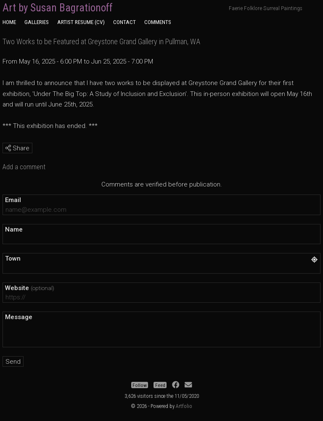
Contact (124, 22)
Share (17, 148)
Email (13, 200)
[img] (8, 148)
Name (14, 229)
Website (29, 288)
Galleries (36, 22)
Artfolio (184, 406)
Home (9, 22)
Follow (139, 385)
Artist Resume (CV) (81, 22)
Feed (160, 385)
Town (13, 258)
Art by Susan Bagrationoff (58, 8)
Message (18, 317)
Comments (157, 22)
